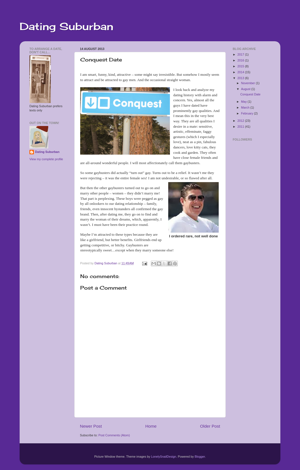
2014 (241, 72)
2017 (241, 54)
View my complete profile (46, 159)
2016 (241, 60)
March (245, 107)
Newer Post (91, 426)
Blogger (200, 456)
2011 (241, 126)
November (248, 83)
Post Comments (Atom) (114, 435)
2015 (241, 66)
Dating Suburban (66, 26)
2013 (241, 78)
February (247, 113)
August (246, 89)
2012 (241, 120)
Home (150, 426)
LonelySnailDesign (163, 456)
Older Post (210, 426)
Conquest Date (250, 94)
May (244, 101)
